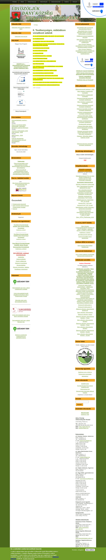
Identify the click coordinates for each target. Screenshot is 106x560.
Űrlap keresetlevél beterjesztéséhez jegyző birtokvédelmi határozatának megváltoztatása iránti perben (21, 172)
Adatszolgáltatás (21, 259)
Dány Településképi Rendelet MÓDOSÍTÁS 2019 (85, 187)
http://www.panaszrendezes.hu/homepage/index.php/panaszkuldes (21, 184)
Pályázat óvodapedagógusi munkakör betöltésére (84, 113)
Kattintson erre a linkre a (85, 372)
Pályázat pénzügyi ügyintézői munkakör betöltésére (85, 106)
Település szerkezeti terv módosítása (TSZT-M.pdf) (85, 197)
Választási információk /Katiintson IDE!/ (21, 28)
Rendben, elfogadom (78, 551)
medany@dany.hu (85, 457)
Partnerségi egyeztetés (85, 374)
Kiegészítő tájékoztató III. (85, 307)
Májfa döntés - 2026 (17, 135)
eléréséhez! (85, 376)
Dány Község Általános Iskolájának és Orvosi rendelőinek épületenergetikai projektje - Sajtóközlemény (85, 51)
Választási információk (21, 36)
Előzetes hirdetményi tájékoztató (85, 184)
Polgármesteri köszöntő (19, 204)
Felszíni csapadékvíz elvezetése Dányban (85, 77)
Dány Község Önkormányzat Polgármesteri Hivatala (21, 206)
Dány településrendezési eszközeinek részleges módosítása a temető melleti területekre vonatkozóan (85, 192)
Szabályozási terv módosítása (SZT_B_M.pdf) (85, 200)
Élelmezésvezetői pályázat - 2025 (85, 89)
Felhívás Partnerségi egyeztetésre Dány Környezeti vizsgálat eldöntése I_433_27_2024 (85, 213)
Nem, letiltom (90, 551)
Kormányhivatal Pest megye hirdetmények (85, 386)
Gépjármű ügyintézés (21, 263)
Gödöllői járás (85, 383)
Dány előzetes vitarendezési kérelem (85, 320)
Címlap (36, 25)
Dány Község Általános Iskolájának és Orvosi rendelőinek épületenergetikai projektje (85, 46)
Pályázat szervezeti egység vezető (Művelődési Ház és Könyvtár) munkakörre (85, 133)
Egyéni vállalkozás (21, 261)
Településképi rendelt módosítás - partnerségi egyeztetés (85, 208)
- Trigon (87, 325)
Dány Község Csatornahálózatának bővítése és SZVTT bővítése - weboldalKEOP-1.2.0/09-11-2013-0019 (85, 228)
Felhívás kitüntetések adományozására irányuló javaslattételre (19, 140)
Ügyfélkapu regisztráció (21, 269)
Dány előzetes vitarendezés (85, 312)
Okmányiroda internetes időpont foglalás (85, 392)
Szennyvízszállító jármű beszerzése (85, 237)
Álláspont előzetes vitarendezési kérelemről (85, 309)
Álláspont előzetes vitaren (85, 314)
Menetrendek (85, 413)
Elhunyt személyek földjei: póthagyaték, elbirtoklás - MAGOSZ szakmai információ (20, 126)
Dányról (15, 209)
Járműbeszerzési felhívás (85, 234)
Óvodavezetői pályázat (85, 124)
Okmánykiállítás (21, 265)
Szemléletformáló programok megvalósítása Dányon (85, 28)
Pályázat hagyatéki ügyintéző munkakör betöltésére (85, 109)
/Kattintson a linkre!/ (84, 232)
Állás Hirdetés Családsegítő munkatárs (85, 92)
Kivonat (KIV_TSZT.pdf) (85, 203)
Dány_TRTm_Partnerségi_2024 (85, 217)
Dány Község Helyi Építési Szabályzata (85, 246)
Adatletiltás (21, 257)
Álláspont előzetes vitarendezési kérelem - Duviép (85, 331)
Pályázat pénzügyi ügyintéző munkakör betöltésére (85, 144)
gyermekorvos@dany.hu (86, 478)
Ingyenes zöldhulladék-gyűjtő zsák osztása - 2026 (20, 131)
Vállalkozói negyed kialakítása (85, 71)
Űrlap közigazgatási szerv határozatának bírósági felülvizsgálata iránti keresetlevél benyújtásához (21, 165)
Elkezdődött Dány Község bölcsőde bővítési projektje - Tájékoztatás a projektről (85, 32)
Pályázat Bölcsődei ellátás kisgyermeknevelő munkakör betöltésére (85, 117)
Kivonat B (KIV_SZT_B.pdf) (85, 205)
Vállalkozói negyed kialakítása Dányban (85, 36)
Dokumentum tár (85, 389)
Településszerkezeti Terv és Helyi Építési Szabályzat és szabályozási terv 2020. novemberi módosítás (85, 178)
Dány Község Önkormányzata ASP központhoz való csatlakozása (85, 41)
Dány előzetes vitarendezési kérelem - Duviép (85, 334)
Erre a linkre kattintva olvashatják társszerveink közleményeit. (85, 255)
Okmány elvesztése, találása (21, 267)
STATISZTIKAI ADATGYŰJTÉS (44, 73)
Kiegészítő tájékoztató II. (85, 305)
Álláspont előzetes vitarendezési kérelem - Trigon (85, 317)
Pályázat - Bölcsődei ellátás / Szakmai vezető (85, 136)
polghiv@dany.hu (83, 428)
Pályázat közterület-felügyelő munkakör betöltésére (85, 99)
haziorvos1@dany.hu (86, 440)
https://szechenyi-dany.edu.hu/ (82, 528)
